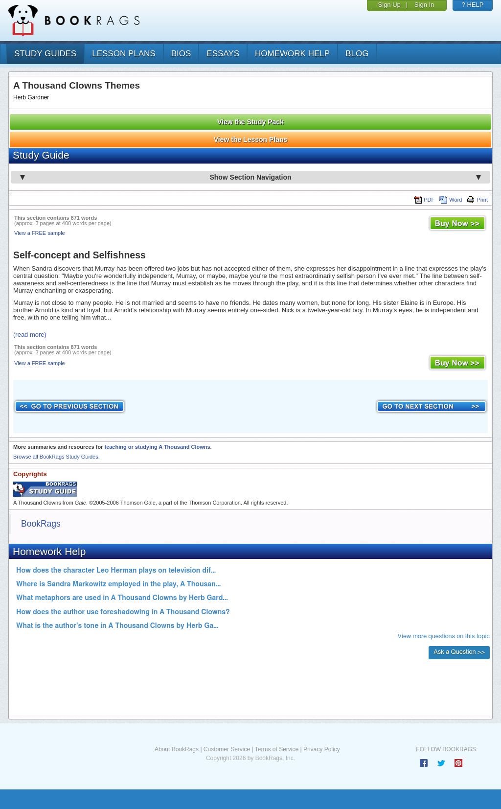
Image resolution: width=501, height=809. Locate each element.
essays (222, 53)
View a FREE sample (39, 233)
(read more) (29, 334)
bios (181, 53)
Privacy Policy (321, 749)
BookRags (41, 524)
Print (477, 200)
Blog (356, 53)
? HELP (473, 4)
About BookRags (177, 749)
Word (450, 200)
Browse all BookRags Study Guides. (56, 457)
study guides (45, 53)
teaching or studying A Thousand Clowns (157, 447)
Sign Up (389, 4)
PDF (424, 200)
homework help (292, 53)
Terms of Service (276, 749)
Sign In (424, 4)
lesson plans (123, 53)
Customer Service (227, 749)
